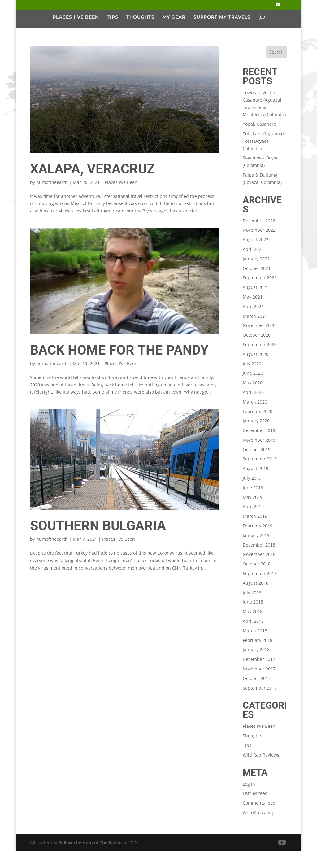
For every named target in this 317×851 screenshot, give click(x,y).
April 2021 (253, 306)
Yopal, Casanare (259, 124)
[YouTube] (278, 6)
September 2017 (260, 688)
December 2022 (259, 221)
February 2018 (257, 640)
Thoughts (140, 17)
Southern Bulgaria (98, 525)
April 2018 (253, 621)
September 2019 (260, 459)
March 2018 (255, 631)
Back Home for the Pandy (119, 350)
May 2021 (253, 297)
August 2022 (255, 239)
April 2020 (253, 392)
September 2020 (260, 344)
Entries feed (255, 793)
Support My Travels (221, 17)
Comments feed (259, 803)
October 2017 (257, 678)
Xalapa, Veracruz (92, 169)
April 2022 (253, 249)
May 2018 (253, 611)
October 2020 (257, 335)
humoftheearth (52, 182)
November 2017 (259, 669)
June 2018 (253, 602)
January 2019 (256, 535)
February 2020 (257, 411)
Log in (249, 784)
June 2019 (253, 488)
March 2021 (255, 316)
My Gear (174, 17)
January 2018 (256, 649)
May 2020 (253, 383)
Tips (112, 17)
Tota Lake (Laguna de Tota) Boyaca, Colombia (264, 141)
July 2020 (252, 364)
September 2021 (260, 278)
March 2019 (255, 516)
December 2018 (259, 545)
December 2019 (259, 430)
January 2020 (256, 421)
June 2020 (253, 373)
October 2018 (257, 564)
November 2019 (259, 440)
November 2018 (259, 554)
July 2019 (252, 478)
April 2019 (253, 506)
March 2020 (255, 402)
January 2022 (256, 259)
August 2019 (255, 468)
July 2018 (252, 593)
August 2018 (255, 583)
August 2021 (255, 287)
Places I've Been (121, 182)
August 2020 (255, 354)
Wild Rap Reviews (261, 755)
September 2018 (260, 573)
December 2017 (259, 659)
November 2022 (259, 230)
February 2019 (257, 526)
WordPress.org (258, 812)
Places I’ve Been (76, 17)
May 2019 (253, 497)
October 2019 (257, 449)
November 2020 (259, 325)
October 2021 (257, 268)
